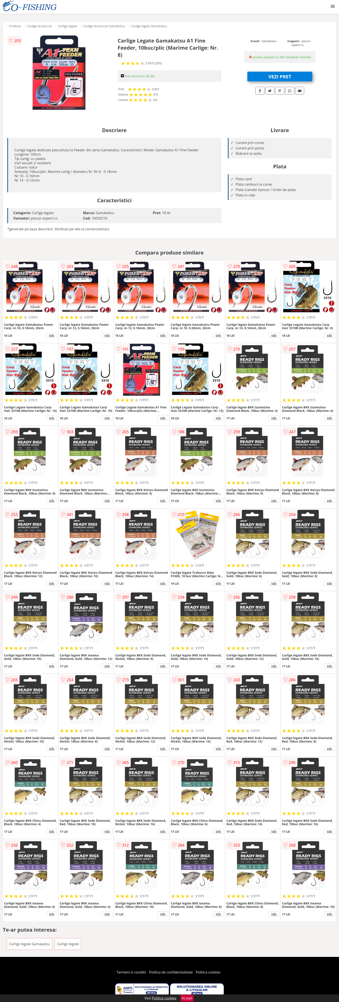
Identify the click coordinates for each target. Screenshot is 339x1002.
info (51, 335)
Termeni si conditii (131, 972)
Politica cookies (208, 972)
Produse (15, 26)
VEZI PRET (279, 76)
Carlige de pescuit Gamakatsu (104, 26)
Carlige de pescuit (39, 26)
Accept (187, 998)
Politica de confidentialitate (171, 972)
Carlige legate (67, 26)
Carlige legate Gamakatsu (149, 26)
